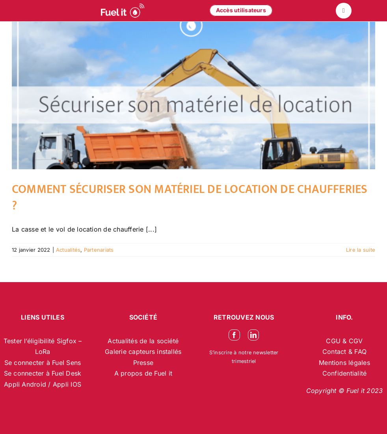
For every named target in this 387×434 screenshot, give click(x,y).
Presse (143, 363)
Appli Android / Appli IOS (42, 384)
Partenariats (99, 250)
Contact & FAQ (344, 351)
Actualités (68, 250)
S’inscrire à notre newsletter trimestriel (244, 357)
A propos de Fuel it (143, 373)
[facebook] (234, 334)
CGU (334, 341)
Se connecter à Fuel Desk (43, 373)
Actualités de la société (143, 341)
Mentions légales (344, 363)
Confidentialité (344, 373)
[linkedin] (253, 334)
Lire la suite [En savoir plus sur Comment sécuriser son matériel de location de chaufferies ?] (360, 250)
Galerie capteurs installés (143, 351)
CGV (356, 341)
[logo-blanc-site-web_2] (122, 10)
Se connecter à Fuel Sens (42, 363)
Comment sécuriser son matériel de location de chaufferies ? (190, 198)
